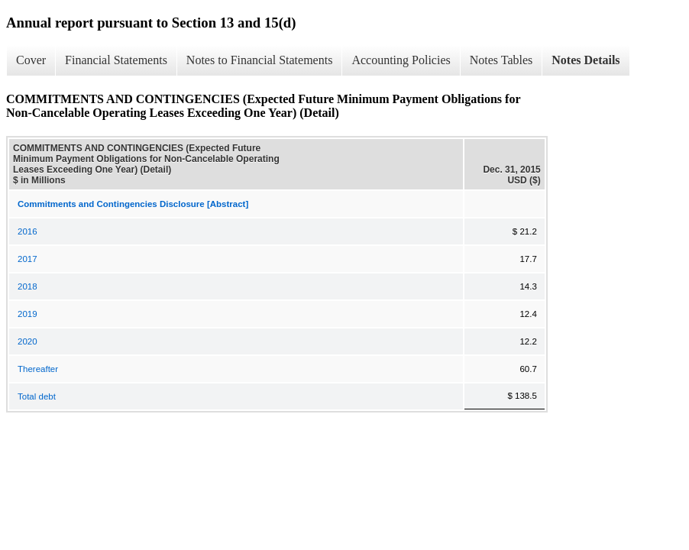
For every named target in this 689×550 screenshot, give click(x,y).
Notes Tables (501, 59)
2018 (27, 286)
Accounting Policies (400, 59)
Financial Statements (116, 59)
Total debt (37, 396)
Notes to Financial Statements (259, 59)
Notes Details (585, 59)
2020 (27, 341)
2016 (27, 231)
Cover (31, 59)
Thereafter (38, 369)
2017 (27, 259)
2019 (27, 314)
